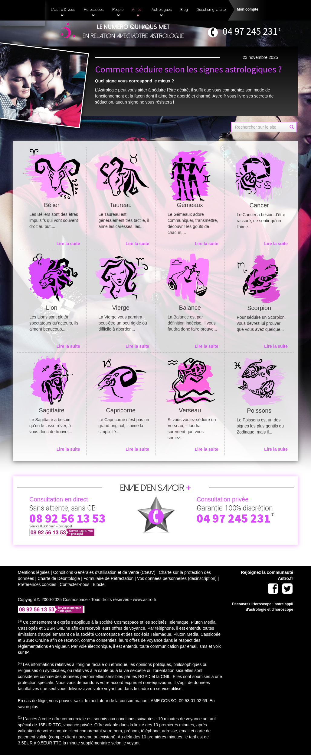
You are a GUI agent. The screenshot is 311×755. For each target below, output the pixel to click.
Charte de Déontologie (59, 578)
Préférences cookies (37, 584)
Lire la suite (68, 243)
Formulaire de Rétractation (108, 578)
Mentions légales (34, 572)
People (117, 12)
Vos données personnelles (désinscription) (177, 578)
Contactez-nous (74, 584)
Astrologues (162, 12)
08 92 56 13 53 (67, 518)
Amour (137, 12)
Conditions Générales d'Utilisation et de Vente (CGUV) (104, 572)
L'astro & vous (63, 12)
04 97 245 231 (250, 31)
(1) (279, 29)
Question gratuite (211, 9)
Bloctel (99, 584)
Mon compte (247, 9)
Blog (184, 9)
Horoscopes (94, 12)
